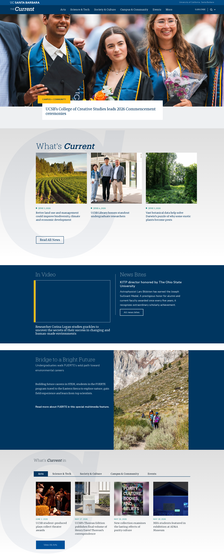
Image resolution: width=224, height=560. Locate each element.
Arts (63, 9)
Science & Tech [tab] (62, 474)
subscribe (200, 9)
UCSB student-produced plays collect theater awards (51, 527)
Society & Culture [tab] (92, 474)
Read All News (50, 240)
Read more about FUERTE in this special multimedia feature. (72, 406)
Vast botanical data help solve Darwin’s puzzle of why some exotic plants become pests (168, 216)
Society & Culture (105, 9)
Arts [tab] (41, 474)
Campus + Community (54, 99)
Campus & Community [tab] (127, 474)
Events (157, 9)
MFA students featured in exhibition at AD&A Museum (169, 527)
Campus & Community (134, 9)
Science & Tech (80, 9)
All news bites (132, 312)
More (169, 9)
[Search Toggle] (213, 9)
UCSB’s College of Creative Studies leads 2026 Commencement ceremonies (103, 111)
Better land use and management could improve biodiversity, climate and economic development (58, 216)
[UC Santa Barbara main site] (25, 2)
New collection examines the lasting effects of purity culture (130, 527)
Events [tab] (155, 474)
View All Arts (50, 545)
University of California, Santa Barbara (196, 2)
